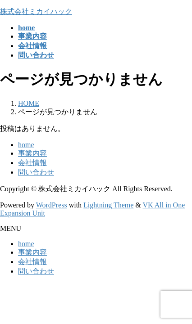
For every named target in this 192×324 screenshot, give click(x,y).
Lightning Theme (108, 205)
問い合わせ (36, 172)
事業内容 (32, 153)
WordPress (51, 205)
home (26, 144)
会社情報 (32, 162)
